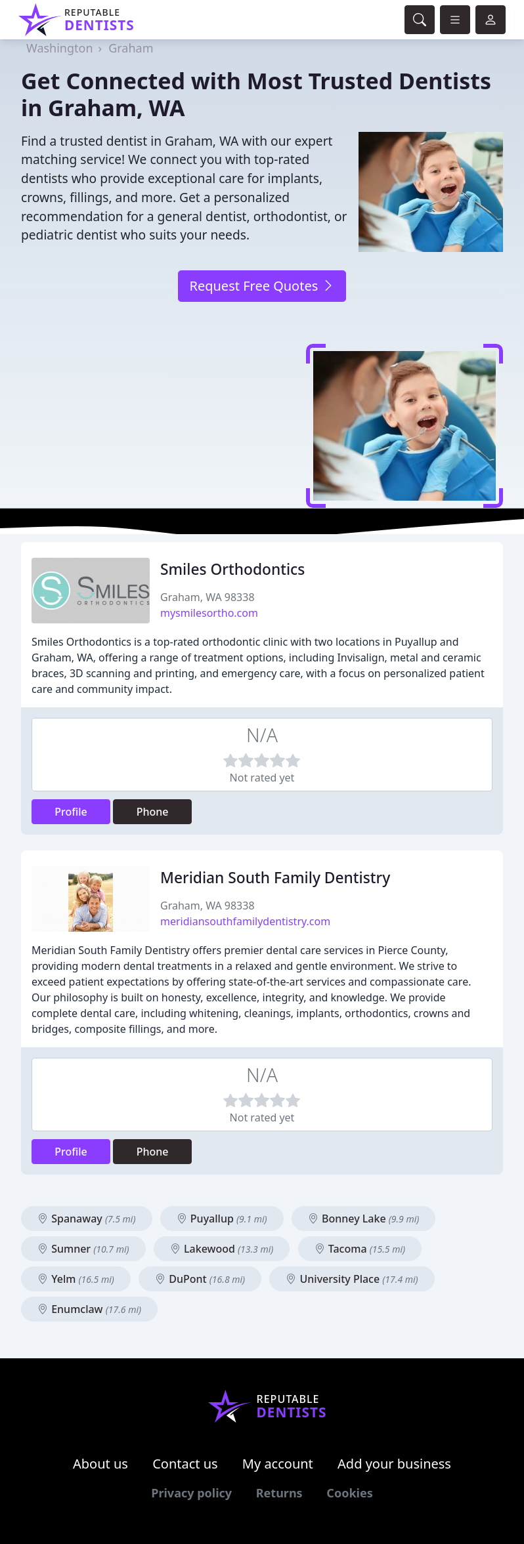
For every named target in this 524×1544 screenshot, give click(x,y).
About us (100, 1463)
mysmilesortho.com (209, 613)
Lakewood (222, 1248)
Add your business (394, 1463)
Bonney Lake (364, 1218)
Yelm (75, 1279)
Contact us (185, 1463)
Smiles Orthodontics (232, 569)
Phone (153, 811)
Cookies (349, 1493)
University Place (352, 1279)
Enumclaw (89, 1309)
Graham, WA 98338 (207, 597)
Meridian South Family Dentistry (275, 877)
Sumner (83, 1248)
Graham (130, 48)
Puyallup (222, 1218)
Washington (59, 48)
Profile (71, 811)
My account (277, 1463)
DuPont (200, 1279)
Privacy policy (191, 1493)
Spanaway (86, 1218)
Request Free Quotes (261, 286)
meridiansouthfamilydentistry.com (245, 921)
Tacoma (360, 1248)
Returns (279, 1493)
